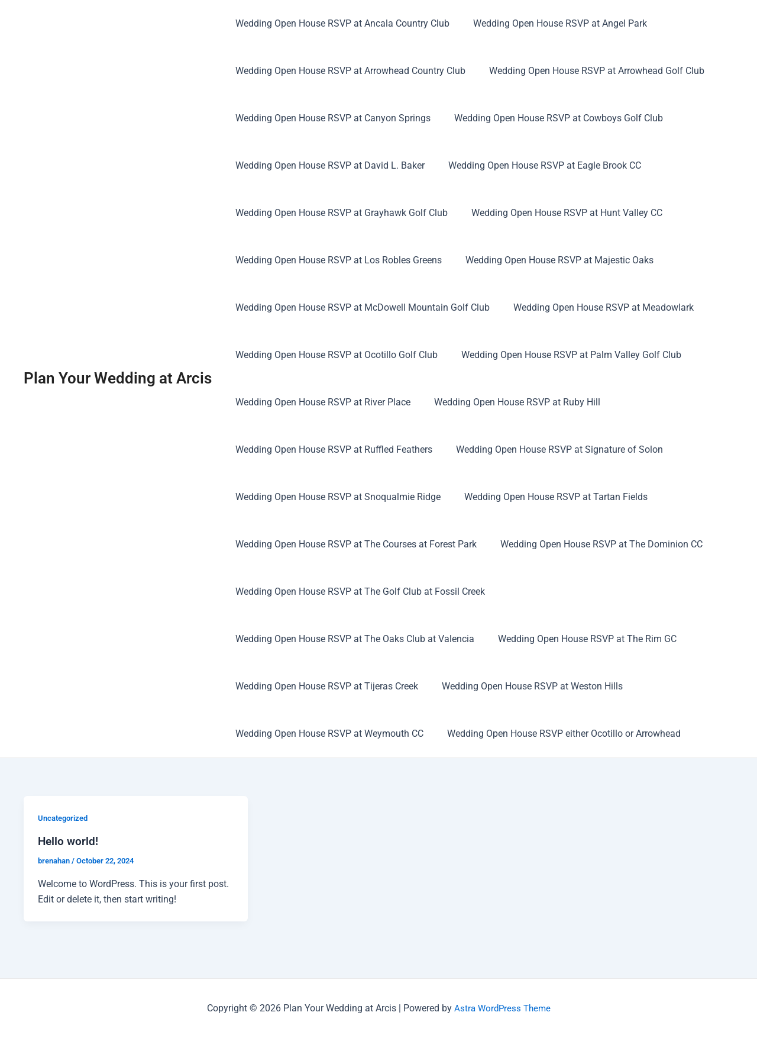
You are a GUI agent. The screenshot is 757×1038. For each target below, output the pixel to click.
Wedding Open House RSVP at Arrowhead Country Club (348, 70)
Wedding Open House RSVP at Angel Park (553, 23)
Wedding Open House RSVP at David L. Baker (327, 165)
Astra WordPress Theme (502, 1008)
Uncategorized (65, 818)
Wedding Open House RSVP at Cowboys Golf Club (551, 118)
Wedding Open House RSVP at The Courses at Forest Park (353, 544)
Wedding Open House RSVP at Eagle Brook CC (537, 165)
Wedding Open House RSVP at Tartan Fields (548, 496)
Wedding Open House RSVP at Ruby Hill (510, 402)
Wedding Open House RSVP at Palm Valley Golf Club (564, 354)
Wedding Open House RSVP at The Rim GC (580, 638)
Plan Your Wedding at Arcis (118, 378)
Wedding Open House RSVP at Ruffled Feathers (331, 449)
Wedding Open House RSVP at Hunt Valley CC (559, 212)
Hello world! (69, 841)
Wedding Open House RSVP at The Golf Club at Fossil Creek (358, 591)
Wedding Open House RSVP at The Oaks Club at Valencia (352, 638)
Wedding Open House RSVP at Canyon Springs (330, 118)
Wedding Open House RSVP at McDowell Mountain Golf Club (360, 307)
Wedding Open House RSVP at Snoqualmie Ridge (335, 496)
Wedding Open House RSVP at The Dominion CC (594, 544)
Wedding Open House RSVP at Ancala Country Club (340, 23)
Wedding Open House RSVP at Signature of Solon (552, 449)
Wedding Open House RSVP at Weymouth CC (327, 733)
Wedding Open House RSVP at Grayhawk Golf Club (339, 212)
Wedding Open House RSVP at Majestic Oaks (552, 260)
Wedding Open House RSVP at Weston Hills (525, 686)
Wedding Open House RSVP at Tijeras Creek (324, 686)
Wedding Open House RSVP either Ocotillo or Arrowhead (557, 733)
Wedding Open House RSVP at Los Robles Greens (336, 260)
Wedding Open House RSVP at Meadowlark (596, 307)
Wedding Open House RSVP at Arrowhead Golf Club (589, 70)
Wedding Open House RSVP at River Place (320, 402)
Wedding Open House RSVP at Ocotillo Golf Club (334, 354)
